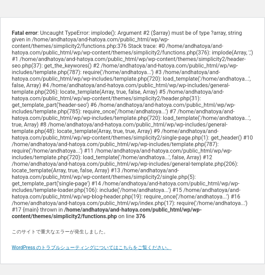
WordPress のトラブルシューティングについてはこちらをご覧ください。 (92, 247)
